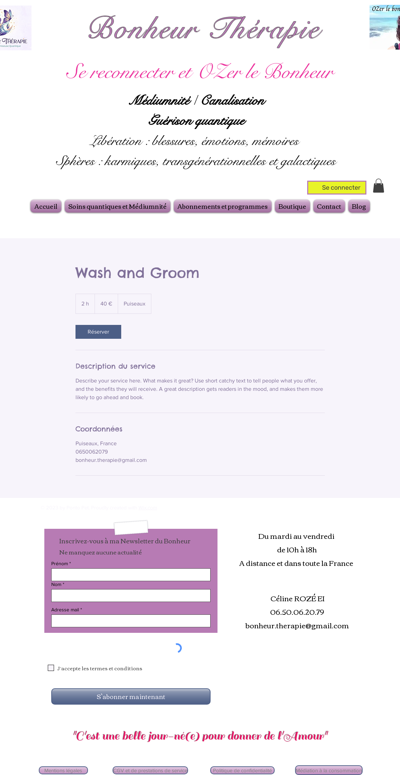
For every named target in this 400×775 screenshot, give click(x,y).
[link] (98, 332)
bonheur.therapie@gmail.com (297, 625)
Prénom (59, 563)
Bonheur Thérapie (203, 29)
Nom (56, 584)
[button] (378, 186)
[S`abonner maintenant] (131, 696)
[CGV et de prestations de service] (150, 770)
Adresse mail (65, 609)
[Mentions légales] (63, 770)
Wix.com (148, 507)
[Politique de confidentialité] (242, 770)
